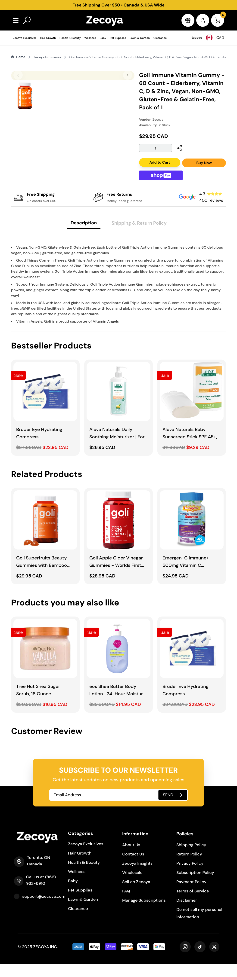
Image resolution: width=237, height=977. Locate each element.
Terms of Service (192, 904)
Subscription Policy (195, 885)
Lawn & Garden (140, 38)
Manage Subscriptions (144, 913)
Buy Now (204, 162)
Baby (103, 38)
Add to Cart (159, 162)
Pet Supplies (118, 38)
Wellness (90, 38)
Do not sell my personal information (199, 925)
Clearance (160, 38)
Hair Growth (48, 38)
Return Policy (189, 867)
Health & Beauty (70, 38)
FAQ (126, 904)
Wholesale (132, 885)
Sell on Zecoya (136, 894)
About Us (131, 857)
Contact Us (133, 867)
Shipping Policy (191, 857)
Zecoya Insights (137, 876)
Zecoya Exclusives (25, 38)
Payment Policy (191, 894)
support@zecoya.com (43, 909)
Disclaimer (186, 913)
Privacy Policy (189, 876)
